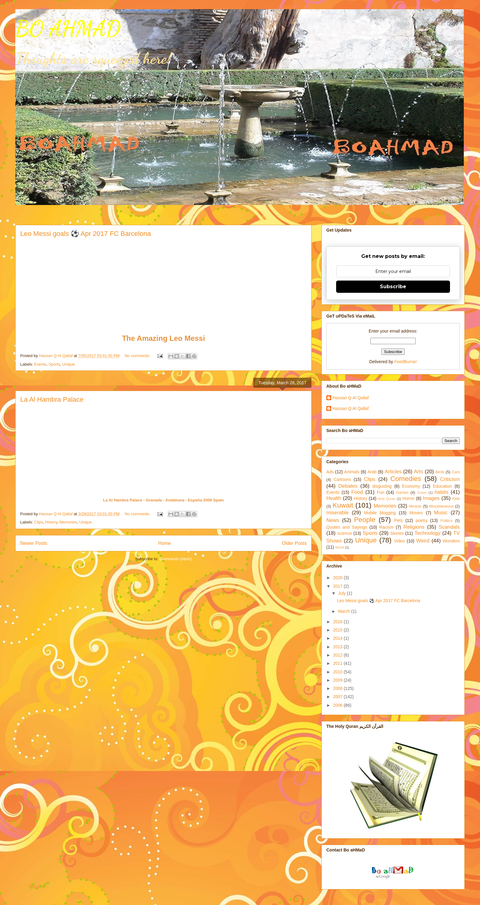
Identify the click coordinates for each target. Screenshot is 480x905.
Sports (54, 364)
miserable (337, 513)
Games (402, 492)
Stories (397, 533)
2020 (338, 577)
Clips (38, 522)
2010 (338, 671)
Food (357, 492)
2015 (338, 630)
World (339, 547)
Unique (68, 364)
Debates (348, 486)
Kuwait (342, 505)
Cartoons (342, 479)
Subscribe (393, 286)
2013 (338, 646)
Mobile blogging (380, 512)
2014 (338, 638)
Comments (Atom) (175, 559)
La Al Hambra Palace (52, 399)
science (344, 533)
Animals (351, 471)
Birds (440, 472)
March (344, 611)
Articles (393, 472)
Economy (411, 486)
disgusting (382, 486)
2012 (338, 655)
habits (441, 492)
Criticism (450, 479)
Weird (422, 541)
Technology (427, 533)
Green (422, 492)
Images (431, 498)
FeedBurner (405, 361)
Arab (372, 471)
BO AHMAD (68, 29)
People (364, 519)
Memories (68, 522)
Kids (456, 499)
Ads (330, 471)
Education (442, 486)
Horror (408, 498)
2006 (338, 705)
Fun (380, 492)
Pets (398, 520)
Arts (418, 472)
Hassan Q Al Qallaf (350, 397)
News (332, 520)
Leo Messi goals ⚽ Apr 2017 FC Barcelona (85, 233)
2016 (338, 621)
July (342, 593)
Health (333, 498)
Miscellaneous (441, 506)
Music (441, 513)
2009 (338, 680)
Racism (386, 527)
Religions (414, 527)
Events (40, 364)
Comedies (405, 478)
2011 (338, 663)
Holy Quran (387, 499)
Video (399, 540)
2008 (338, 688)
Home (164, 543)
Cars (456, 472)
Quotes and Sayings (346, 527)
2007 (338, 696)
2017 (338, 586)
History (51, 522)
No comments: (138, 355)
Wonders (451, 540)
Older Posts (294, 543)
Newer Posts (33, 543)
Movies (416, 512)
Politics (447, 521)
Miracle (415, 506)
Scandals (449, 527)
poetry (422, 520)
